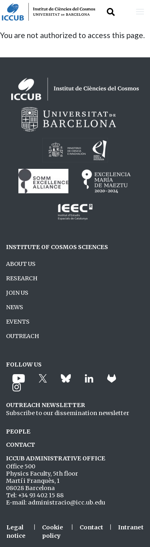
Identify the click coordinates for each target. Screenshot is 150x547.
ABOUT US (21, 263)
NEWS (14, 307)
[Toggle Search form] (111, 12)
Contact (91, 527)
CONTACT (20, 444)
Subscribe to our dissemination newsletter (67, 413)
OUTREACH (22, 336)
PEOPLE (18, 431)
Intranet (131, 527)
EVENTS (18, 321)
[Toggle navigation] (140, 12)
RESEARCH (22, 278)
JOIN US (17, 292)
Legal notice (16, 532)
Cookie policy (52, 532)
